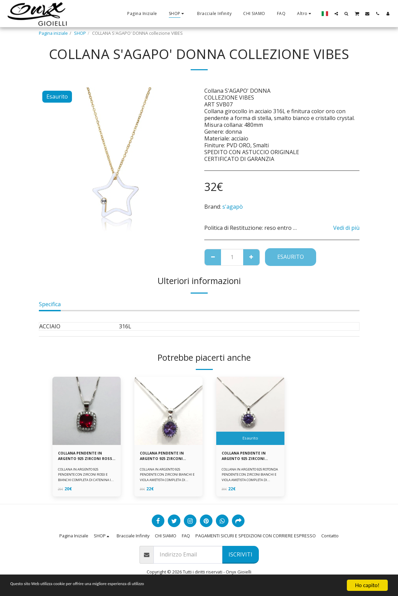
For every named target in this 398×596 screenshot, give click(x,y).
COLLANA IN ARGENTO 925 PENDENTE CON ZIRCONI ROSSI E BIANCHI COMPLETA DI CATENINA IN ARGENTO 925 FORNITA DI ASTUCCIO (85, 481)
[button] (336, 13)
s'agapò (232, 206)
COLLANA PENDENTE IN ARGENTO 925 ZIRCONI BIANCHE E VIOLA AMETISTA (165, 456)
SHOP (80, 33)
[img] (87, 411)
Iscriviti (240, 556)
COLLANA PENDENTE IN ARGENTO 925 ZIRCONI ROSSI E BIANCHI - (83, 456)
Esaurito (290, 256)
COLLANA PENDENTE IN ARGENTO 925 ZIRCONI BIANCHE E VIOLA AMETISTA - (247, 456)
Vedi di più (346, 228)
